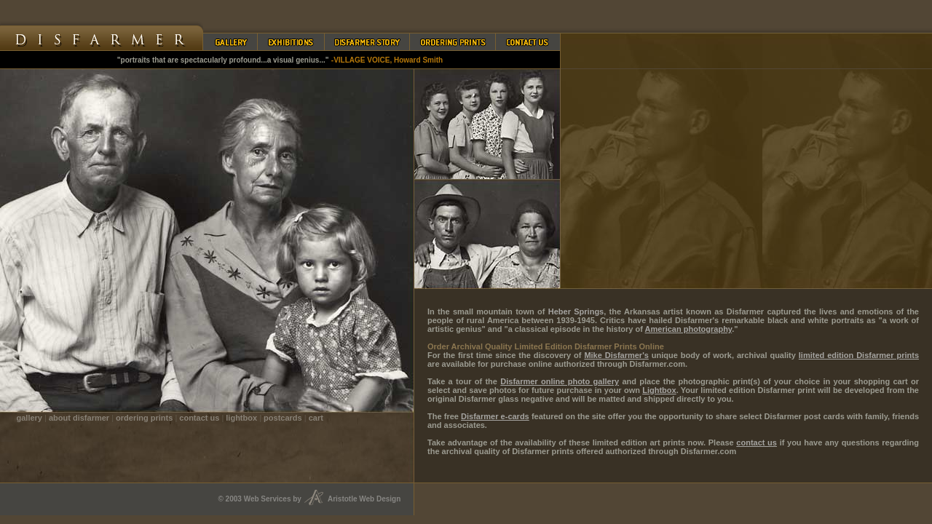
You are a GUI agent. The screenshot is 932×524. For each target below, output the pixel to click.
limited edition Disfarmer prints (859, 355)
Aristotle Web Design (370, 499)
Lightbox (659, 390)
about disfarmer (79, 417)
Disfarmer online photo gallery (559, 381)
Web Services (267, 499)
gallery (29, 417)
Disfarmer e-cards (495, 416)
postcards (283, 417)
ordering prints (144, 417)
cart (316, 417)
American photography (688, 329)
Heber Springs (576, 311)
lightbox (241, 417)
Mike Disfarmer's (616, 355)
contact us (199, 417)
